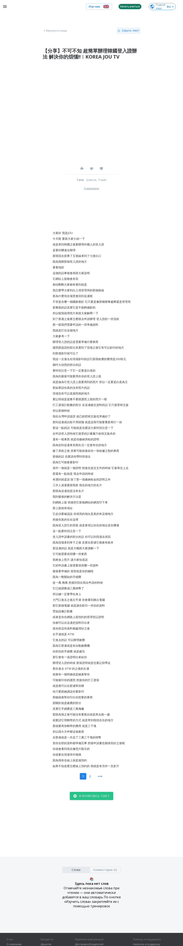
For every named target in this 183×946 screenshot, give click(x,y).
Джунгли (46, 944)
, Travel (101, 180)
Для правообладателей (89, 944)
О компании (14, 944)
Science (91, 180)
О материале (91, 188)
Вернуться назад (55, 30)
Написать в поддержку (146, 944)
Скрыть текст (128, 31)
